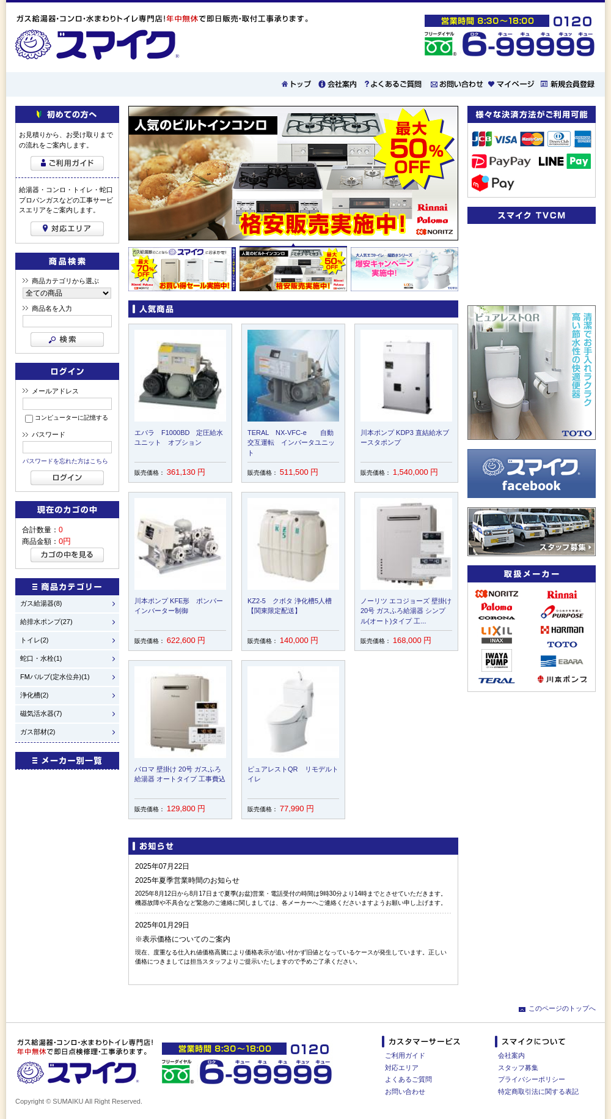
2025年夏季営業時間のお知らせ (187, 880)
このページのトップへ (562, 1008)
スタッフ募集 (518, 1067)
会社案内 (511, 1055)
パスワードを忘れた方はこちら (65, 461)
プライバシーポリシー (531, 1079)
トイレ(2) (34, 640)
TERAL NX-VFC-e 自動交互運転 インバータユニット (291, 442)
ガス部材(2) (37, 732)
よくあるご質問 (408, 1079)
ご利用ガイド (405, 1055)
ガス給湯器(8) (41, 603)
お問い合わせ (405, 1091)
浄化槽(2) (34, 695)
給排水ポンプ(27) (46, 622)
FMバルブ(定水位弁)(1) (55, 677)
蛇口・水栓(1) (41, 658)
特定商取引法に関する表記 (538, 1091)
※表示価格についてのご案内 (182, 939)
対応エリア (402, 1067)
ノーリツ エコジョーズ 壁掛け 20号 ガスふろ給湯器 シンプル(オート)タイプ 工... (406, 611)
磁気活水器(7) (41, 713)
